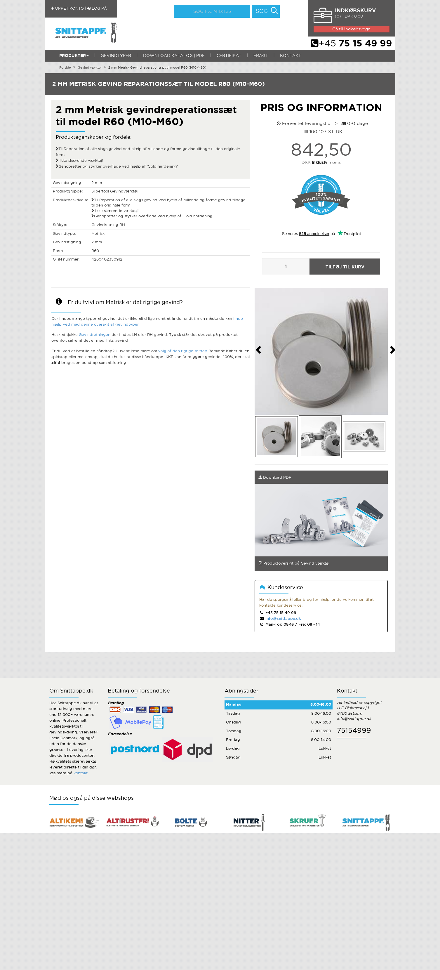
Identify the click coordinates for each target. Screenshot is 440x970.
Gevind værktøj (90, 67)
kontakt (81, 773)
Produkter (74, 56)
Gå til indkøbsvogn (351, 29)
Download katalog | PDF (174, 56)
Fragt (260, 56)
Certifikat (229, 56)
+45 (351, 44)
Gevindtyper (116, 56)
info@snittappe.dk (282, 618)
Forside (65, 67)
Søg (262, 11)
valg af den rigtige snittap (182, 351)
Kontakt (290, 56)
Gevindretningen (94, 334)
